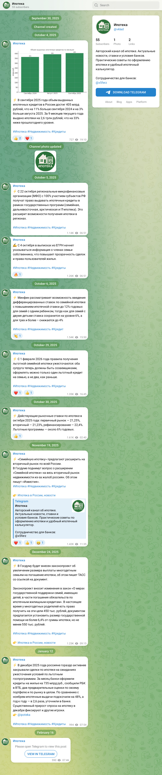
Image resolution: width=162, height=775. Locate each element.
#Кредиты (58, 131)
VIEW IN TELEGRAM (40, 754)
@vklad (119, 29)
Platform (141, 101)
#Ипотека (20, 131)
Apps (129, 101)
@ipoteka (24, 714)
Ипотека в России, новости (37, 495)
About (108, 101)
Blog (119, 101)
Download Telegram (126, 92)
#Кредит (57, 329)
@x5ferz (101, 82)
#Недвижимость (39, 131)
